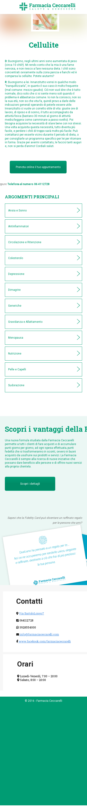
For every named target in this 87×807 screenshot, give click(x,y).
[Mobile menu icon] (7, 7)
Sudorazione (16, 385)
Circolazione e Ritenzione (24, 242)
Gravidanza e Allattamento (25, 321)
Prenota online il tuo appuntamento (38, 167)
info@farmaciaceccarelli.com (39, 634)
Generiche (14, 305)
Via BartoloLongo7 (31, 613)
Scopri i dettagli (30, 483)
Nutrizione (14, 353)
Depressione (16, 274)
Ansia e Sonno (17, 210)
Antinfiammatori (18, 226)
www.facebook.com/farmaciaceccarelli (44, 641)
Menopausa (15, 337)
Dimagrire (14, 289)
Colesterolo (15, 258)
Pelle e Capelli (17, 369)
